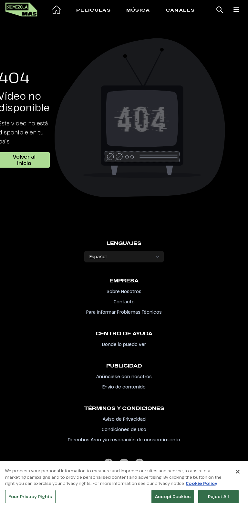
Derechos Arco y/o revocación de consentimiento (124, 439)
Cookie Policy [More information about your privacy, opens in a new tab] (201, 484)
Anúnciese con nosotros (124, 376)
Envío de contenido (124, 387)
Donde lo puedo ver (124, 344)
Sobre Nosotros (124, 291)
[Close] (238, 472)
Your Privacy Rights (30, 497)
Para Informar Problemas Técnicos (124, 312)
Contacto (124, 302)
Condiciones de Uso (124, 429)
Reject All (218, 497)
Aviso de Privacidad (124, 419)
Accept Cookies (173, 497)
